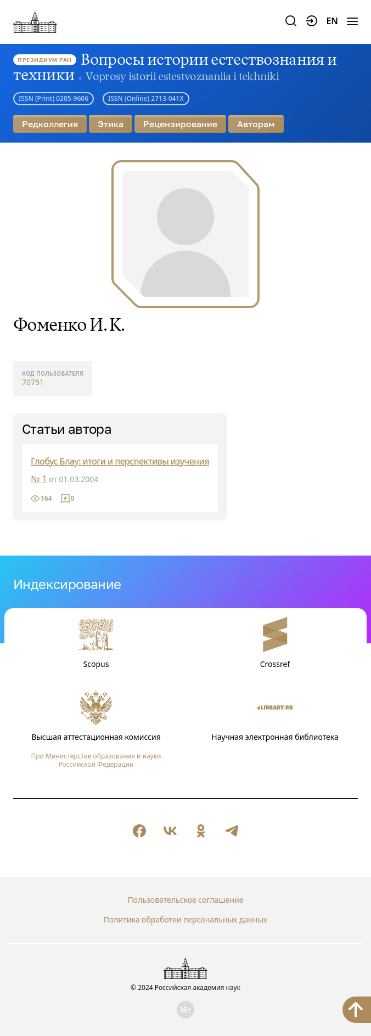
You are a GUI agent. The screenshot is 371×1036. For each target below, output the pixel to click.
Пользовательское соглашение (186, 900)
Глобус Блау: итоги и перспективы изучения (120, 461)
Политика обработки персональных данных (185, 919)
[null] (139, 830)
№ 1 (39, 479)
